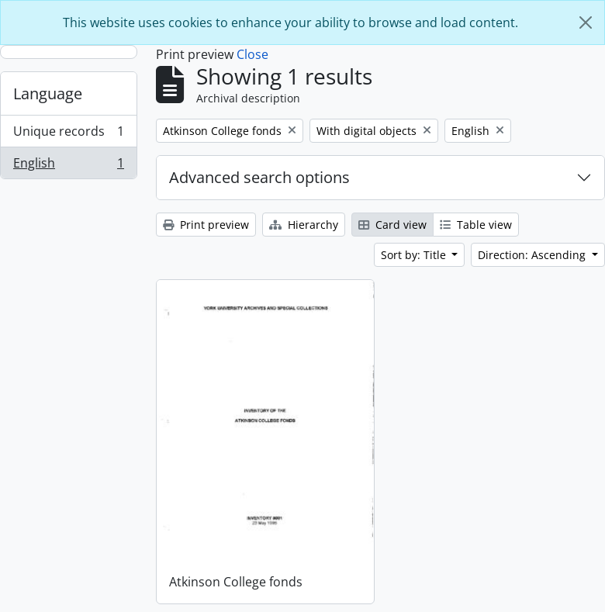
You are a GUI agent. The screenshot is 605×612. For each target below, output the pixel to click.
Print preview (206, 224)
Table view (476, 224)
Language (47, 93)
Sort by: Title (415, 254)
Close (252, 54)
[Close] (585, 22)
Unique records (68, 134)
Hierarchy (303, 224)
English (68, 166)
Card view (392, 224)
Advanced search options (259, 177)
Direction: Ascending (533, 254)
